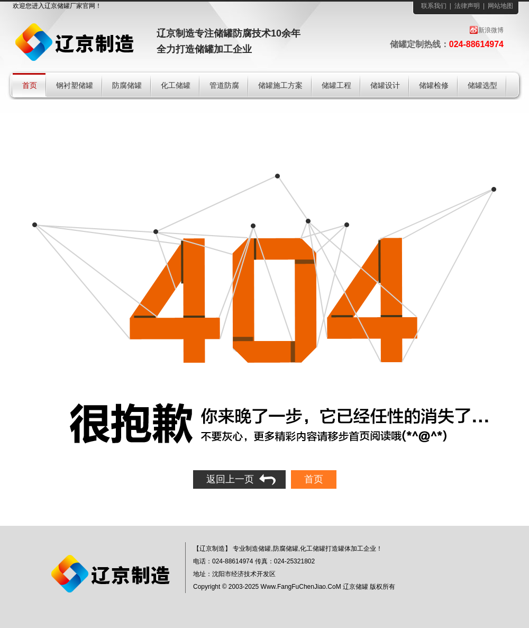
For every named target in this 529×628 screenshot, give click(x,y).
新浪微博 (491, 30)
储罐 (63, 6)
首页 (313, 479)
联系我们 (433, 6)
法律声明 (467, 6)
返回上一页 (230, 479)
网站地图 (500, 6)
